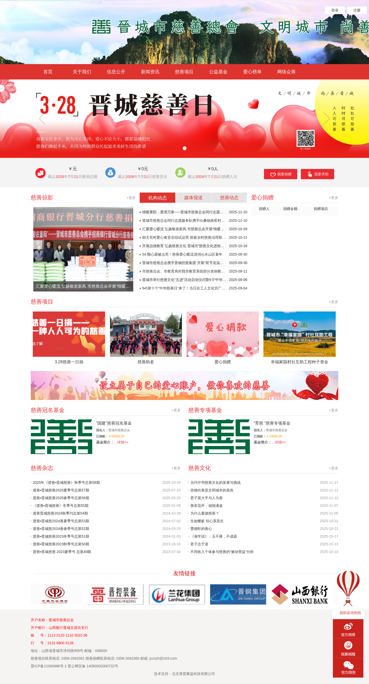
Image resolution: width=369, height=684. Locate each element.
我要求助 (317, 174)
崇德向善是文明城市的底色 (211, 490)
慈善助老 (146, 362)
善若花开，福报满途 (206, 506)
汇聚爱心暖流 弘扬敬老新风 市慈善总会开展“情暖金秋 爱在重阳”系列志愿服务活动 (84, 286)
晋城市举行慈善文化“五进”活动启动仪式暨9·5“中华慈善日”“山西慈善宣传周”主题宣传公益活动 (194, 280)
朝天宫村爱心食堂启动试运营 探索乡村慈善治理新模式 (194, 237)
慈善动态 (229, 197)
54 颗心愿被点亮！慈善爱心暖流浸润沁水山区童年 (194, 254)
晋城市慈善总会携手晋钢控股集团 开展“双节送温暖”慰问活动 (194, 263)
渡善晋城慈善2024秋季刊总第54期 (60, 513)
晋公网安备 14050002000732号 (93, 666)
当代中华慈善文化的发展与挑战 (215, 482)
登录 (335, 10)
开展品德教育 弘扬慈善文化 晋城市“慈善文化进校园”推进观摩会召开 (194, 246)
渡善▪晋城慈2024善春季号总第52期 (61, 529)
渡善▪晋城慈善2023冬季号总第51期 (61, 536)
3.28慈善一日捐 (69, 362)
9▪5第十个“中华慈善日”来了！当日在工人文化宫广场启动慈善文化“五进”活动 (194, 288)
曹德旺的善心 (201, 529)
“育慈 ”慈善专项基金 (272, 423)
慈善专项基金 (263, 410)
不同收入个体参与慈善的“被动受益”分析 (222, 552)
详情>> (122, 442)
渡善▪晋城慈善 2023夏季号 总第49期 (62, 552)
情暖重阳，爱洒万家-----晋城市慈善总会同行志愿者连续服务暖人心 (194, 212)
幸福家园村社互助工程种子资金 (299, 362)
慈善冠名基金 (106, 410)
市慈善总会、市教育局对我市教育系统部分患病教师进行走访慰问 (194, 271)
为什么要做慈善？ (204, 513)
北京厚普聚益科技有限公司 (193, 674)
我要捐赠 (281, 174)
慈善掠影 (83, 198)
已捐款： (102, 436)
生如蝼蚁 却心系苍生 (207, 521)
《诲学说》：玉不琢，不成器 (213, 536)
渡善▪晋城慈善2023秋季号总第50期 (61, 544)
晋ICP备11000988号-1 (49, 666)
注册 (357, 10)
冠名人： (102, 430)
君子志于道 (199, 544)
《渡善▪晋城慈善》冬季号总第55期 (60, 506)
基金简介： (105, 442)
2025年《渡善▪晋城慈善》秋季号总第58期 (66, 482)
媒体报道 (193, 197)
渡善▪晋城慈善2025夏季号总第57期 (61, 490)
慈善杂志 (106, 468)
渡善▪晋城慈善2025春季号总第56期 (61, 498)
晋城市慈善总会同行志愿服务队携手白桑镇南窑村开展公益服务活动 (194, 220)
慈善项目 (184, 302)
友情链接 (184, 573)
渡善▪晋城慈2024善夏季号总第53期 (61, 521)
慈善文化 (263, 468)
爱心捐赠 (294, 198)
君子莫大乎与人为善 (206, 498)
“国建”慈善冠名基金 (114, 423)
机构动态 (157, 197)
